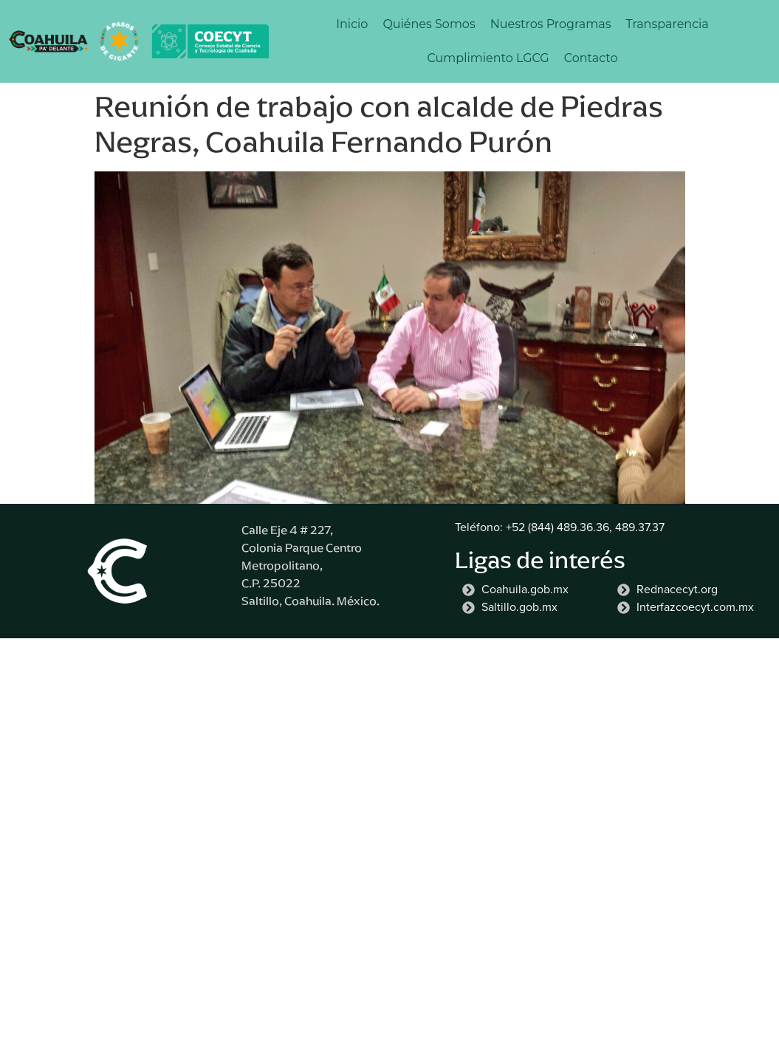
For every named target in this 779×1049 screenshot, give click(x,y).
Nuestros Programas (550, 24)
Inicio (352, 24)
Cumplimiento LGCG (488, 58)
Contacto (591, 58)
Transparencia (666, 24)
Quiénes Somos (428, 24)
